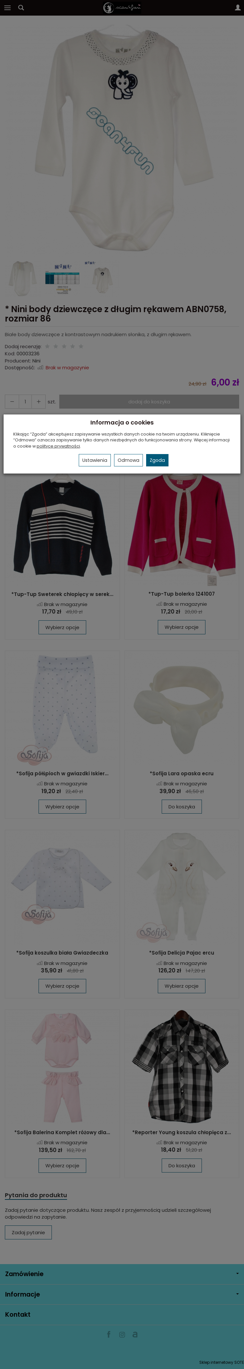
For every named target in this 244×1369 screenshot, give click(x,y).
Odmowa (128, 460)
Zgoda (157, 460)
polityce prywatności (58, 446)
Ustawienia (94, 460)
